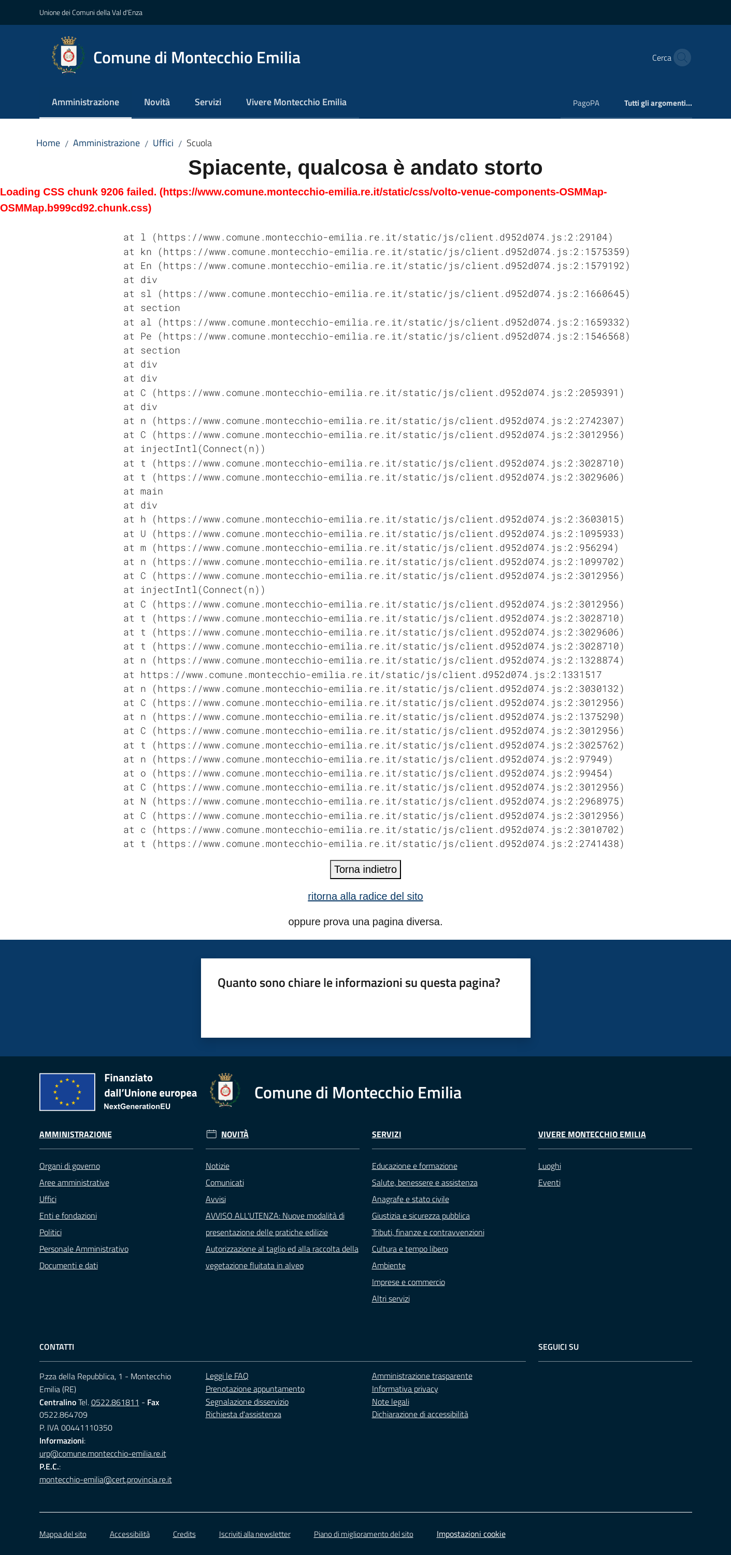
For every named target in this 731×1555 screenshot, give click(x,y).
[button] (679, 57)
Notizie (218, 1166)
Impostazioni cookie (471, 1534)
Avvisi (216, 1199)
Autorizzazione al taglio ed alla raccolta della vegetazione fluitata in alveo (282, 1256)
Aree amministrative (74, 1182)
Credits (184, 1534)
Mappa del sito (63, 1534)
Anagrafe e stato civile (410, 1199)
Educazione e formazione (414, 1166)
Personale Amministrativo (83, 1248)
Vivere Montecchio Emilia (592, 1134)
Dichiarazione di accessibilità (420, 1414)
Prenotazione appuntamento (255, 1388)
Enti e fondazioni (68, 1215)
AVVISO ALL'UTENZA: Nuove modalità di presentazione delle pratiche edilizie (275, 1223)
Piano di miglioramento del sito (363, 1534)
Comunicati (225, 1182)
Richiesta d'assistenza (243, 1414)
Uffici (163, 143)
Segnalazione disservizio (247, 1401)
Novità (235, 1134)
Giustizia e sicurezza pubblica (421, 1215)
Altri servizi (391, 1298)
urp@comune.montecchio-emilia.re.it (102, 1453)
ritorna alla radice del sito (365, 896)
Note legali (390, 1401)
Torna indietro (365, 869)
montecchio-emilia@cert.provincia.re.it (105, 1479)
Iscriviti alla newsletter (255, 1534)
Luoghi (549, 1166)
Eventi (549, 1182)
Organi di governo (69, 1166)
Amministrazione (106, 143)
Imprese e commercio (408, 1282)
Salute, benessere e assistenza (425, 1182)
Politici (50, 1232)
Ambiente (389, 1265)
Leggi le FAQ (227, 1375)
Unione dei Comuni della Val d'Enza (90, 12)
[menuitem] (85, 103)
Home (48, 143)
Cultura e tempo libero (410, 1248)
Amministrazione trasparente (422, 1375)
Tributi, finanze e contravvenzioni (428, 1232)
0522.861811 (115, 1402)
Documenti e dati (68, 1265)
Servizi (387, 1134)
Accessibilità (130, 1534)
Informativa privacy (405, 1388)
